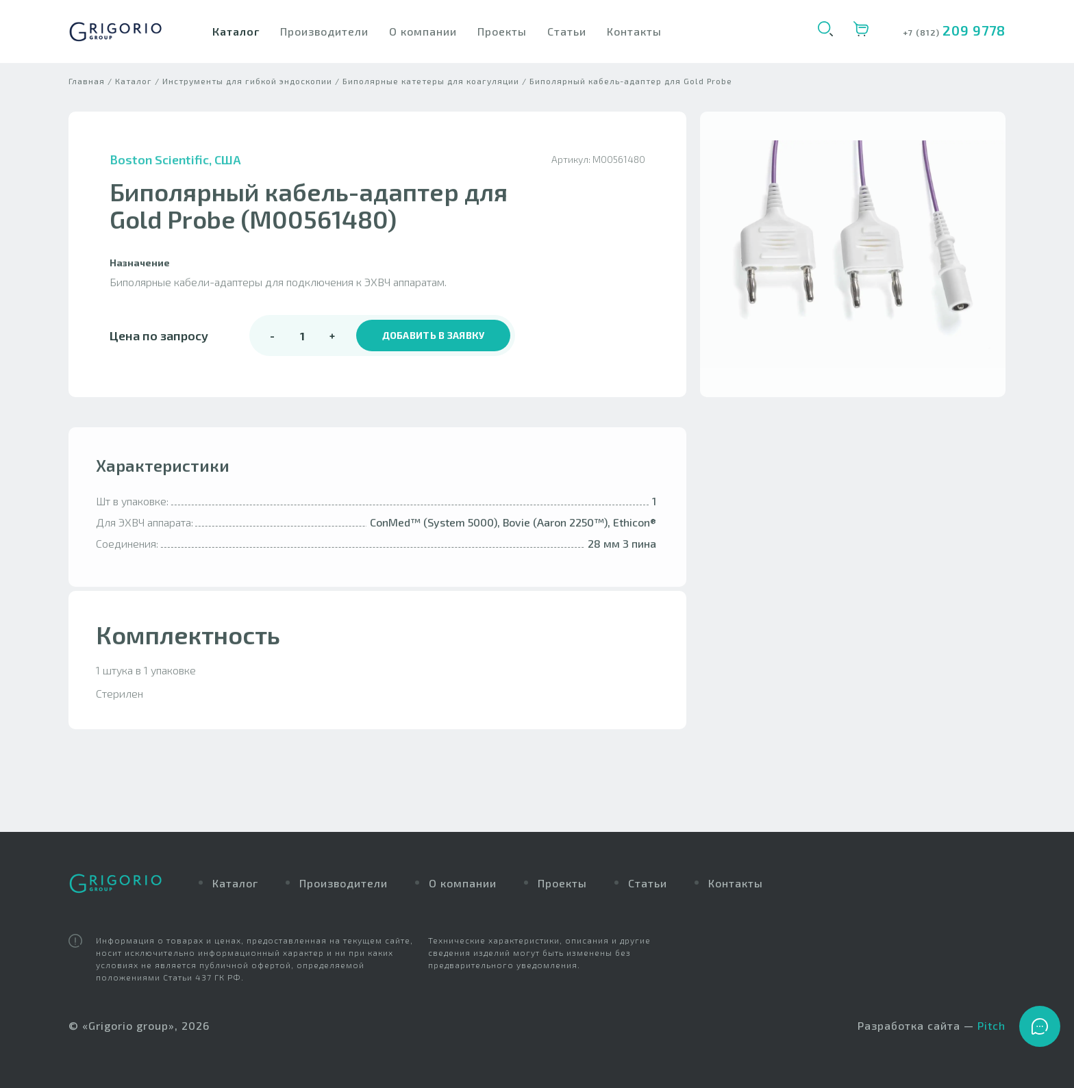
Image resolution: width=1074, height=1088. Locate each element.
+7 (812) (922, 32)
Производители (324, 31)
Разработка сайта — (932, 1026)
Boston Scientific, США (175, 170)
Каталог (236, 31)
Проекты (502, 31)
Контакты (634, 31)
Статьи (566, 31)
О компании (423, 31)
